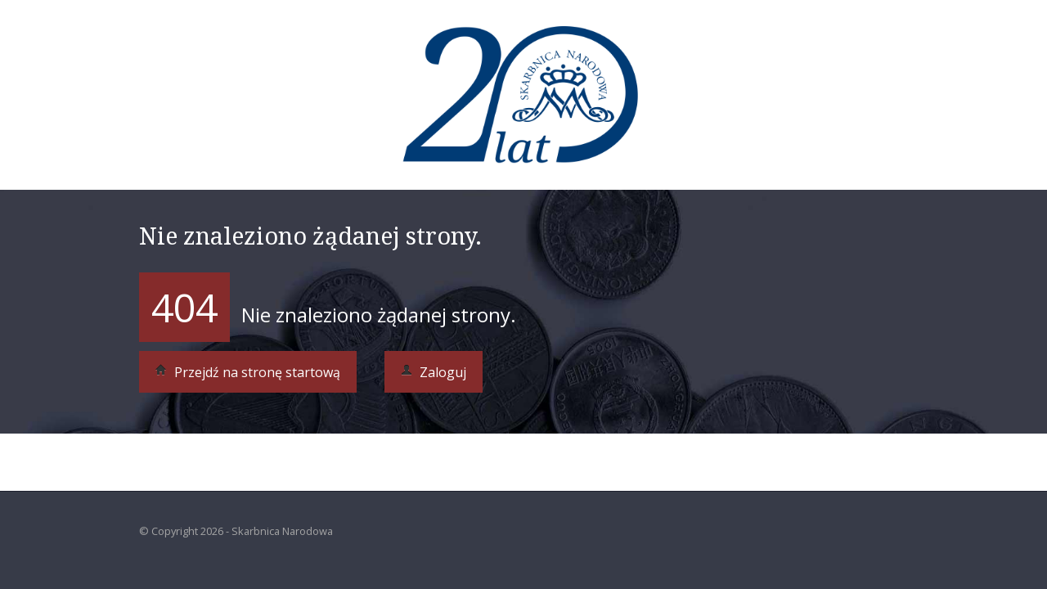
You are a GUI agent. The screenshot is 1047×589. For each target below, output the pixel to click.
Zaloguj (433, 372)
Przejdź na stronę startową (247, 372)
